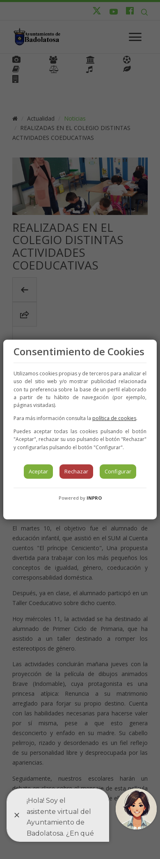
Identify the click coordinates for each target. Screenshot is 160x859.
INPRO (94, 498)
